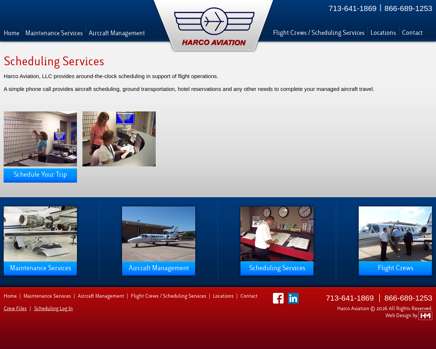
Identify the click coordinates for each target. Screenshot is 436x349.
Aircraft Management (117, 33)
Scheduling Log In (53, 308)
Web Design (399, 315)
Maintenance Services (54, 33)
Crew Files (15, 308)
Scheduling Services (277, 268)
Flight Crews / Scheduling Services (319, 33)
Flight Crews (395, 268)
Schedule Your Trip (40, 174)
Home (11, 33)
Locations (383, 33)
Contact (412, 33)
